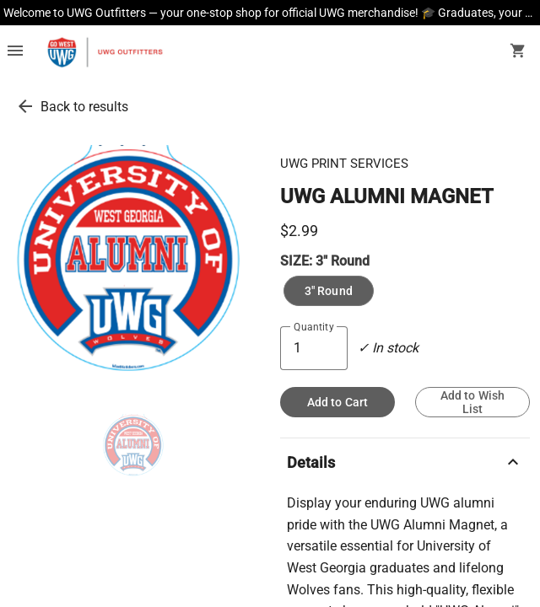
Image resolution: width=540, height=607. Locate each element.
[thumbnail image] (135, 447)
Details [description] (405, 462)
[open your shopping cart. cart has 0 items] (518, 52)
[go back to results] (25, 106)
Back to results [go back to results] (84, 107)
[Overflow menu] (15, 52)
